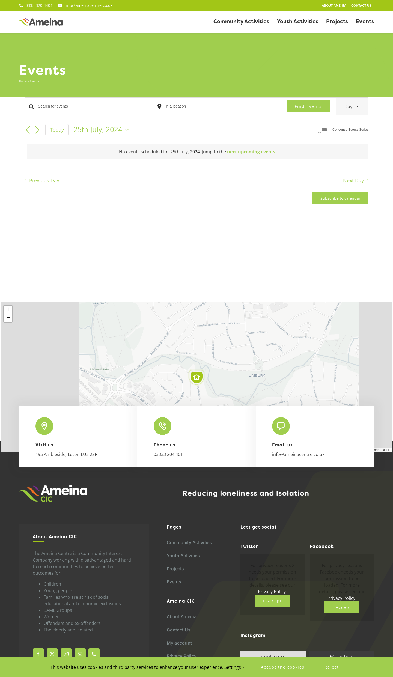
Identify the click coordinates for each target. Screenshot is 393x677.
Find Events (308, 106)
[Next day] (37, 130)
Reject (331, 667)
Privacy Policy (272, 592)
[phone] (94, 654)
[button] (196, 377)
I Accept (272, 600)
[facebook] (38, 654)
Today (57, 129)
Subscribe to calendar (340, 198)
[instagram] (66, 654)
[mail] (80, 654)
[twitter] (52, 654)
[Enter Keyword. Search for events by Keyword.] (95, 106)
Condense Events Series (350, 130)
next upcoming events (251, 152)
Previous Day (44, 180)
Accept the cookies (283, 667)
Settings (234, 667)
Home (23, 81)
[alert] (197, 151)
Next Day (353, 180)
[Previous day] (28, 130)
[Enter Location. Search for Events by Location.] (223, 106)
